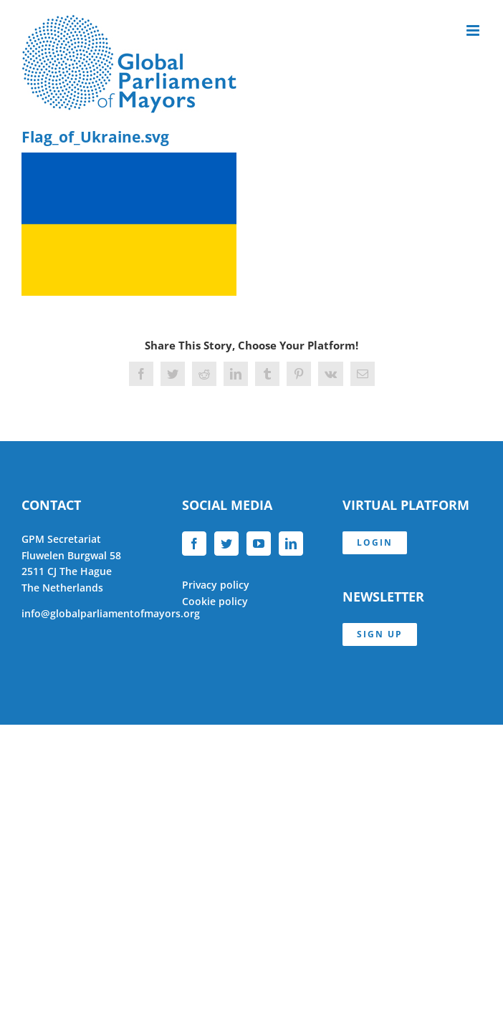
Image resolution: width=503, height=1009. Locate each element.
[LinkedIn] (291, 543)
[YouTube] (258, 543)
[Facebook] (194, 543)
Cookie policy (215, 601)
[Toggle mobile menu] (474, 30)
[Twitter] (226, 543)
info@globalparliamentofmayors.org (110, 613)
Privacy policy (215, 585)
